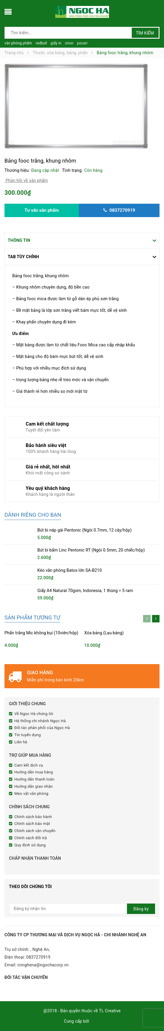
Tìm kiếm (145, 33)
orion (69, 43)
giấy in (55, 43)
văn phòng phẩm (18, 43)
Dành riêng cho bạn (32, 515)
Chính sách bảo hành (33, 816)
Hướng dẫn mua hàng (33, 772)
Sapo (95, 1021)
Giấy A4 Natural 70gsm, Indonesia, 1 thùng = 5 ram (85, 590)
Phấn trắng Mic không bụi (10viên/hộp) (41, 632)
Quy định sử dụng (30, 845)
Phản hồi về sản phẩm (26, 180)
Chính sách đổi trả (30, 838)
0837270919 (38, 957)
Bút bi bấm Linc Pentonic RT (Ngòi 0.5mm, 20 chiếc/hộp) (91, 550)
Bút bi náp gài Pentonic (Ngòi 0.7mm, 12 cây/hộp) (84, 530)
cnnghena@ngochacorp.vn (43, 965)
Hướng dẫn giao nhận (33, 786)
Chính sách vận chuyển (35, 830)
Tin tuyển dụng (27, 735)
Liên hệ (20, 742)
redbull (41, 43)
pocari (82, 43)
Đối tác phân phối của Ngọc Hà (42, 727)
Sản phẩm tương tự (32, 617)
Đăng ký (141, 909)
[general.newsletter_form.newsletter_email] (82, 909)
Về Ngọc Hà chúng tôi (33, 713)
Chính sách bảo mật (32, 823)
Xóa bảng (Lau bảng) (104, 632)
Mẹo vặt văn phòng (31, 793)
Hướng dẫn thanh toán (34, 779)
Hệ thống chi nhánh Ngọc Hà (40, 721)
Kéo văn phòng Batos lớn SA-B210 (69, 570)
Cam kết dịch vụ (28, 765)
